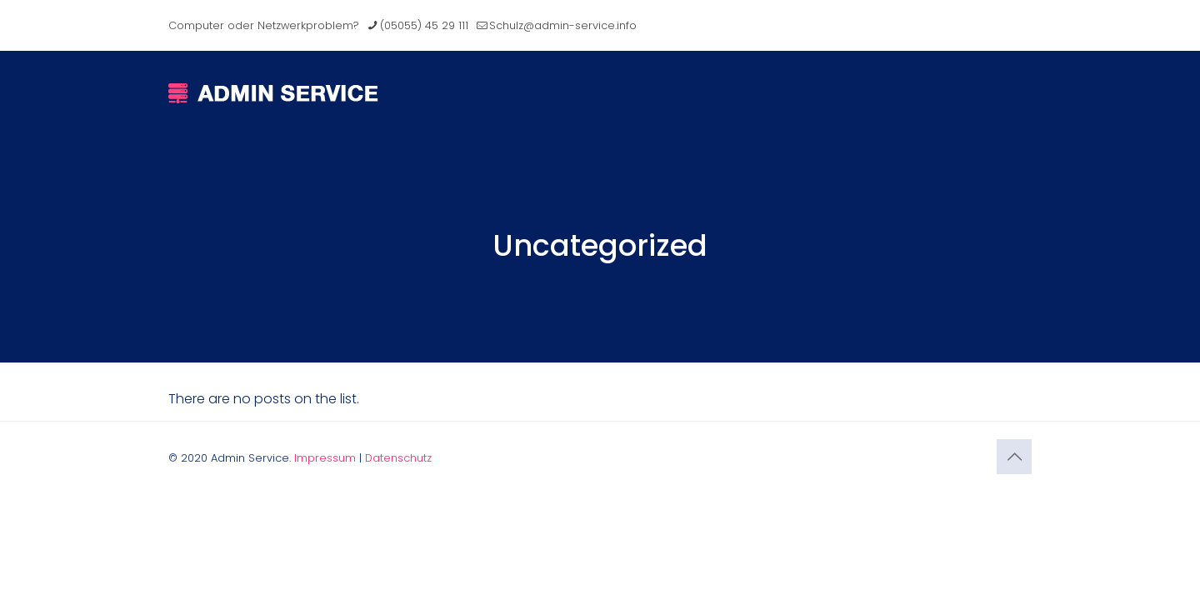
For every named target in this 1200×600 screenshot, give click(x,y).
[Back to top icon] (1014, 456)
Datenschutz (398, 458)
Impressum (325, 458)
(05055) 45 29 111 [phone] (424, 25)
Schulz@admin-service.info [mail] (563, 25)
